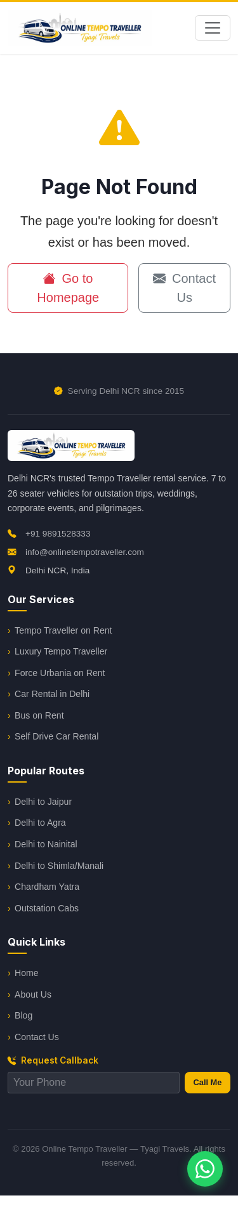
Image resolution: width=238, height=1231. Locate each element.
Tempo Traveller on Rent (63, 630)
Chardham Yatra (47, 887)
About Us (33, 994)
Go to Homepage (68, 287)
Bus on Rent (39, 715)
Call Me (208, 1082)
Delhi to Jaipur (43, 802)
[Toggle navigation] (212, 28)
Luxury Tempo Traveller (61, 651)
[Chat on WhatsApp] (205, 1169)
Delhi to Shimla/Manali (59, 866)
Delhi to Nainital (46, 844)
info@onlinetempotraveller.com (76, 552)
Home (27, 973)
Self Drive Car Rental (56, 736)
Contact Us (184, 287)
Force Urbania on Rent (60, 673)
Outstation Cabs (47, 908)
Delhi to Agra (40, 822)
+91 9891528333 (49, 533)
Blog (23, 1015)
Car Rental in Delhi (52, 694)
